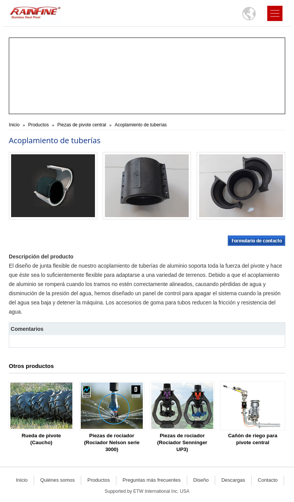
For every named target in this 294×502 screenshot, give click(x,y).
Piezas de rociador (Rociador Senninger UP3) (182, 442)
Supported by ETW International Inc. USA (147, 491)
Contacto (268, 480)
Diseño (201, 480)
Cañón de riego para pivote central (253, 439)
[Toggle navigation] (275, 13)
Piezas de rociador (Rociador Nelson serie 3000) (111, 442)
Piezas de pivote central (81, 125)
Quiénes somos (57, 480)
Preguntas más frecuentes (151, 480)
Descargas (233, 480)
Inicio (14, 125)
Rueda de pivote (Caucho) (41, 439)
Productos (38, 125)
